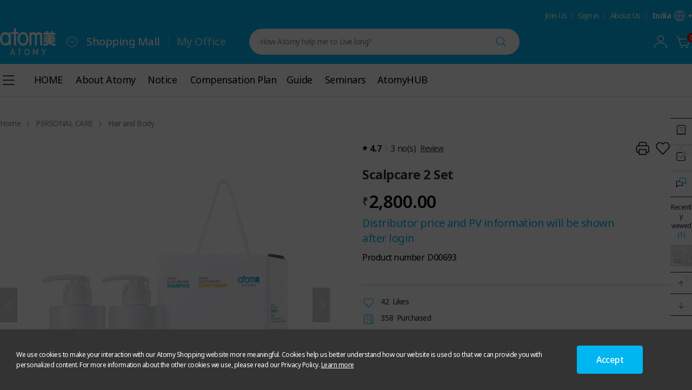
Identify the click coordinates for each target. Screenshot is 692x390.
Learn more (337, 364)
